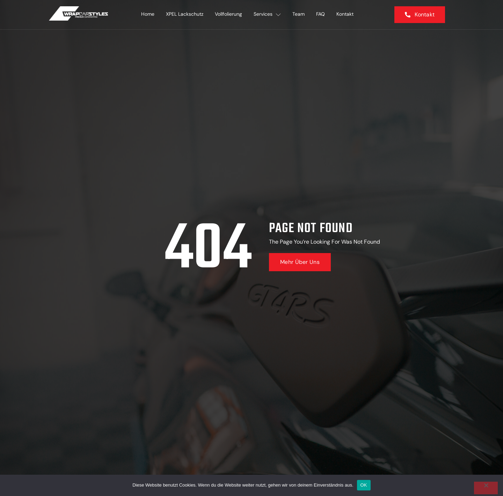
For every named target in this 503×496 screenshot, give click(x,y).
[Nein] (486, 488)
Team (300, 15)
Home (145, 15)
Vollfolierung (228, 15)
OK (363, 485)
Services (268, 15)
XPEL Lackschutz (183, 15)
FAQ (323, 15)
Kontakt (348, 15)
